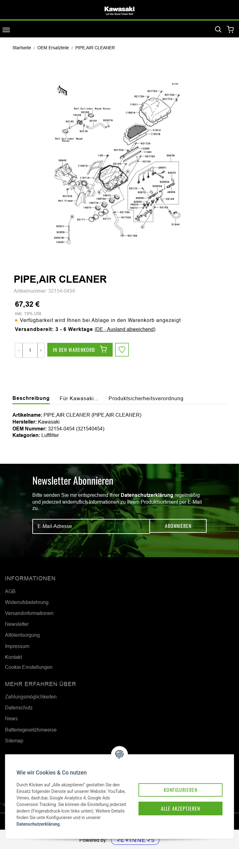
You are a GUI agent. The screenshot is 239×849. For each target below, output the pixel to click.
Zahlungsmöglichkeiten (31, 696)
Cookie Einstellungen (29, 667)
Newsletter (17, 624)
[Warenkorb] (230, 30)
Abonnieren (178, 526)
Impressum (17, 646)
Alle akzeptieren (173, 798)
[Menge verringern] (19, 350)
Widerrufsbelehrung (27, 602)
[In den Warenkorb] (80, 350)
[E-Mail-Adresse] (91, 526)
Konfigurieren (173, 778)
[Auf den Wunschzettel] (122, 350)
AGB (10, 591)
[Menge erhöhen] (41, 350)
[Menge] (30, 350)
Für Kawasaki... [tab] (79, 398)
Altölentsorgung (22, 635)
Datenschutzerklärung (147, 495)
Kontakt (13, 657)
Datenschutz (19, 707)
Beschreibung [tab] (31, 398)
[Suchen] (218, 30)
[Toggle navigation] (6, 30)
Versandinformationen (29, 613)
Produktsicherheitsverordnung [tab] (146, 398)
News (11, 718)
